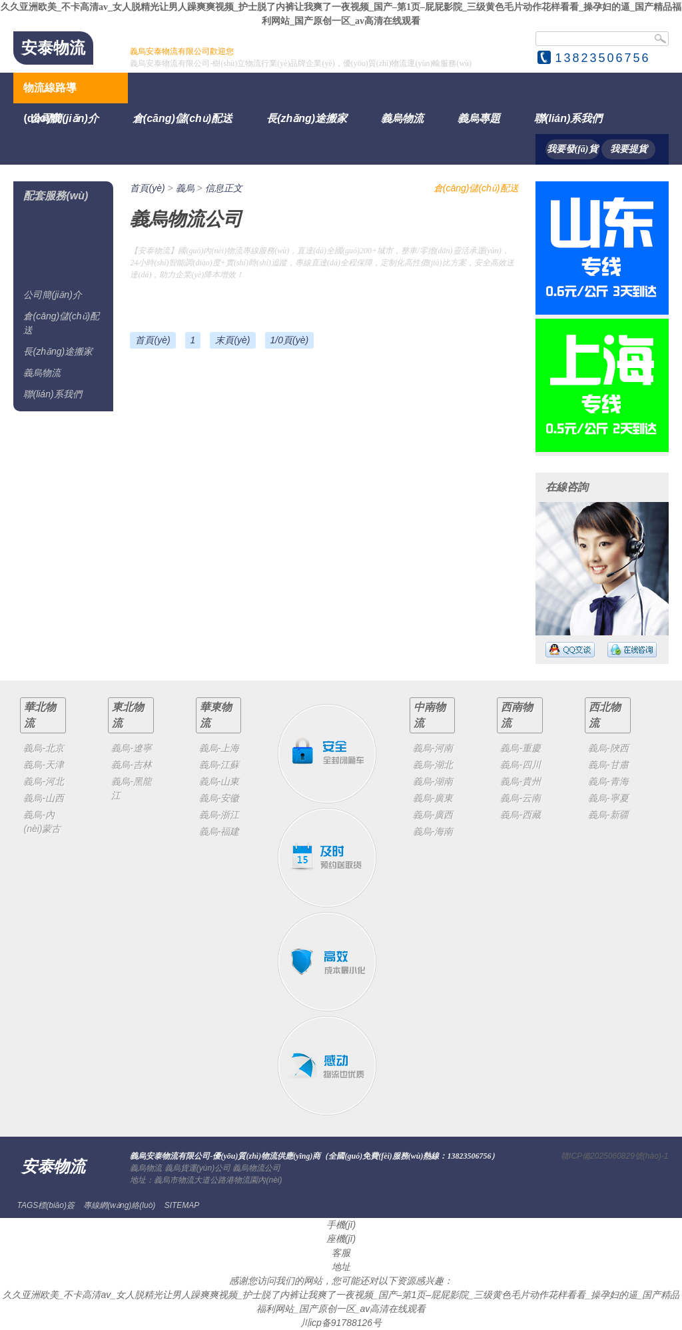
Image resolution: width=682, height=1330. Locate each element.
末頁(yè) (232, 340)
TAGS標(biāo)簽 (45, 1205)
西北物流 (605, 715)
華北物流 (40, 715)
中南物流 (430, 715)
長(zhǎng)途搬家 (306, 118)
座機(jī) (341, 1238)
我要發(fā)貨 (572, 149)
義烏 (185, 188)
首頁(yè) (147, 188)
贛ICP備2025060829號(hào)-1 (614, 1156)
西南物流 (517, 715)
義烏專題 (479, 118)
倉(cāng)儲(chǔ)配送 (182, 118)
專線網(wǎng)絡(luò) (119, 1205)
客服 (341, 1252)
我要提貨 (628, 149)
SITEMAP (182, 1205)
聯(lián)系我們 (568, 118)
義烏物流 (402, 118)
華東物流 (216, 715)
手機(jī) (341, 1224)
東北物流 (128, 715)
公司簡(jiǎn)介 (64, 118)
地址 (341, 1266)
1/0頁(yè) (289, 340)
